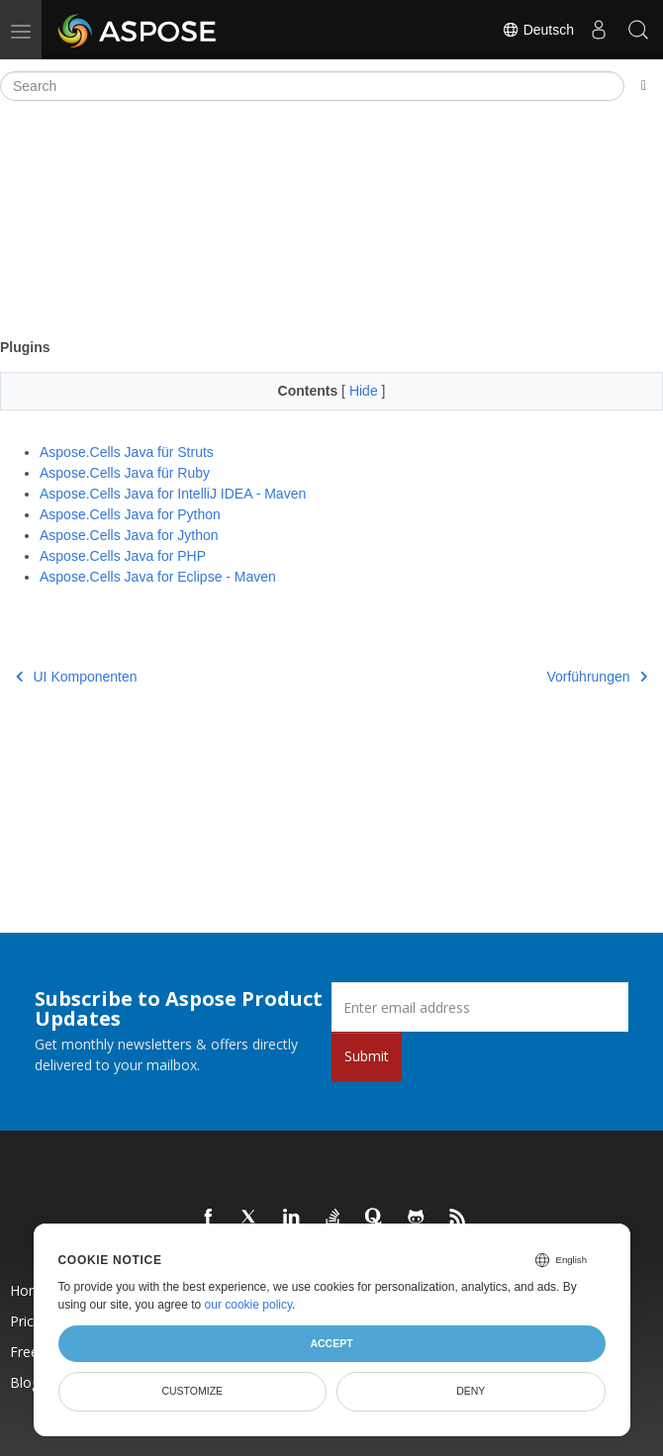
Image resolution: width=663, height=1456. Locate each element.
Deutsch (538, 30)
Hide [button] (365, 391)
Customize (192, 1391)
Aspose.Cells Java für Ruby (125, 473)
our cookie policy (249, 1305)
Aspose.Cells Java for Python (130, 514)
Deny (470, 1391)
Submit (366, 1055)
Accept (331, 1343)
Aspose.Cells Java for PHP (123, 556)
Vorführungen (596, 676)
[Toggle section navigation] (643, 86)
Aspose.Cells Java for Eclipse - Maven (158, 577)
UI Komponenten (77, 676)
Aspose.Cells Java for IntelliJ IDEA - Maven (173, 493)
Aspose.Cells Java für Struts (127, 452)
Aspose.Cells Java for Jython (129, 535)
